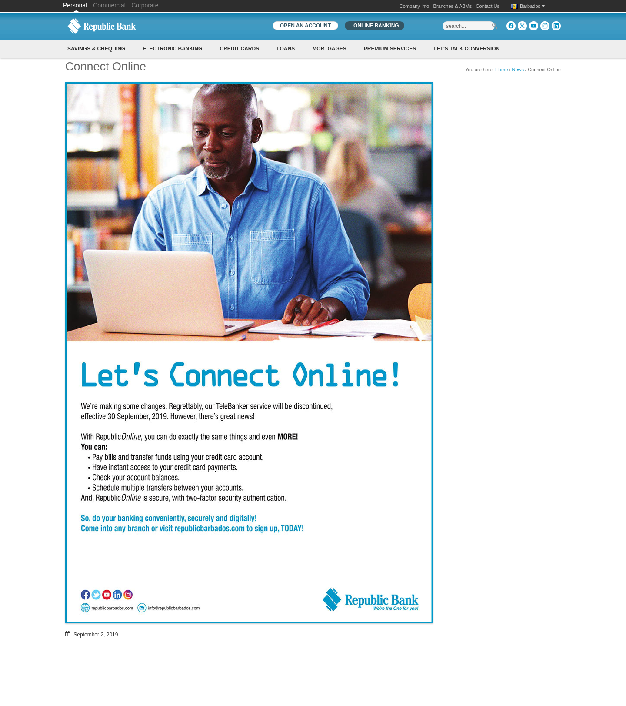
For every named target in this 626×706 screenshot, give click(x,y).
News (518, 69)
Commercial (109, 5)
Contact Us (487, 6)
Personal (76, 5)
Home (501, 69)
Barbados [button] (532, 6)
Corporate (144, 5)
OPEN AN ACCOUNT (305, 26)
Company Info (414, 6)
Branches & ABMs (452, 6)
